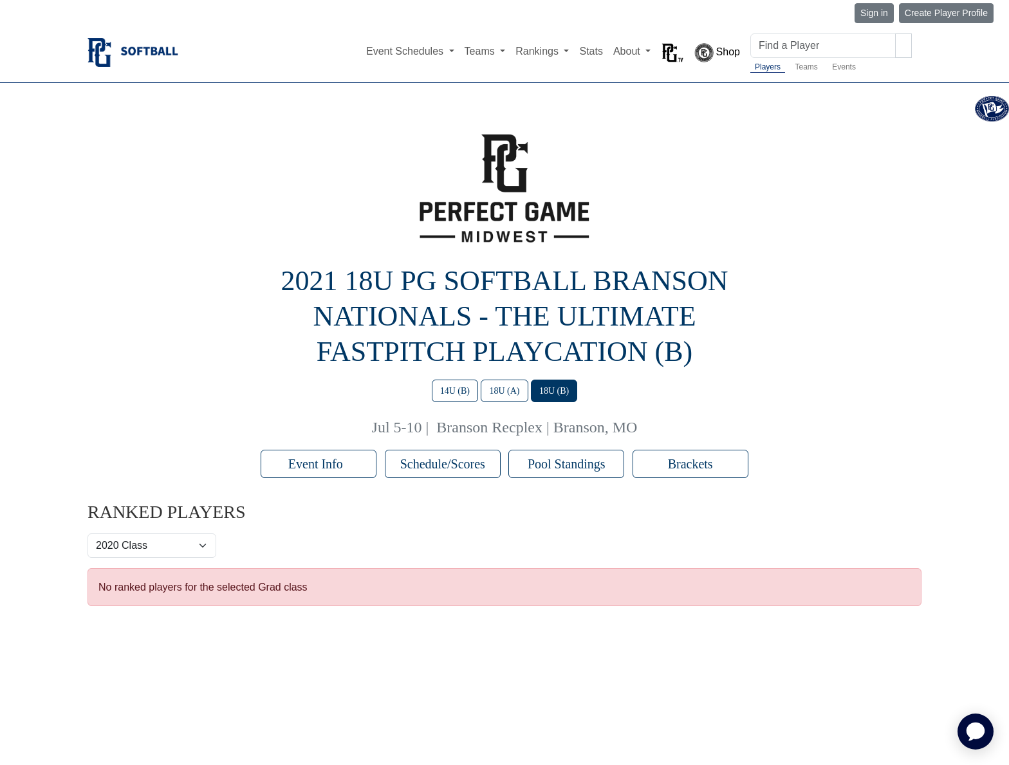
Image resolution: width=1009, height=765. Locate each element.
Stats (590, 51)
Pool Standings (567, 464)
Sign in (874, 13)
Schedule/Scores (442, 464)
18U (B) (554, 391)
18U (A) (504, 391)
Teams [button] (481, 51)
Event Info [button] (318, 464)
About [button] (628, 51)
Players (768, 66)
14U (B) (455, 391)
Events (844, 66)
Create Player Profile (946, 13)
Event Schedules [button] (406, 51)
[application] (975, 731)
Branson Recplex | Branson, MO (536, 427)
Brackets (690, 464)
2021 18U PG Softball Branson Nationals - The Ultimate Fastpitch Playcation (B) (504, 316)
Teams (806, 66)
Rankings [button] (538, 51)
